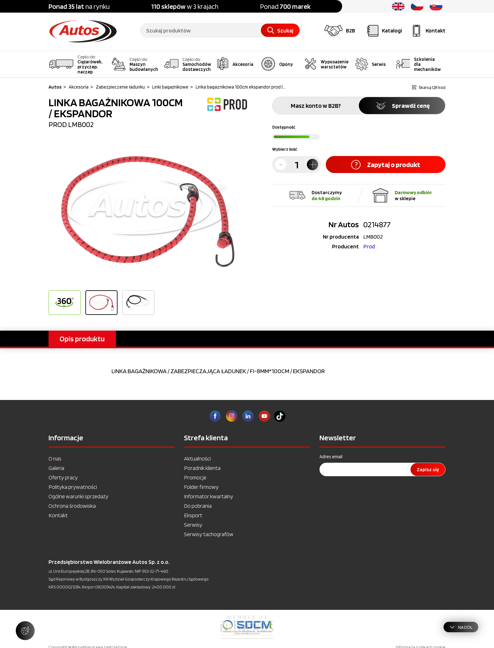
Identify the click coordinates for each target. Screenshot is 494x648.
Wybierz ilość (284, 149)
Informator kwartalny (208, 496)
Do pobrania (198, 505)
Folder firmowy (201, 486)
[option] (148, 211)
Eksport (193, 515)
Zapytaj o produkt (385, 165)
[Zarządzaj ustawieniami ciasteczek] (25, 630)
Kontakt (58, 515)
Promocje (195, 477)
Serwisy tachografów (208, 534)
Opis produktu (82, 338)
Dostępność (283, 127)
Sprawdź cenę (402, 105)
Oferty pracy (63, 477)
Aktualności (197, 458)
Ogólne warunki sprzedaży (78, 496)
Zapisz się (428, 469)
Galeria (56, 468)
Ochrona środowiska (72, 505)
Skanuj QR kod (428, 87)
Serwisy (193, 524)
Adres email (330, 457)
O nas (55, 458)
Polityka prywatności (73, 486)
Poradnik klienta (202, 468)
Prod (369, 246)
